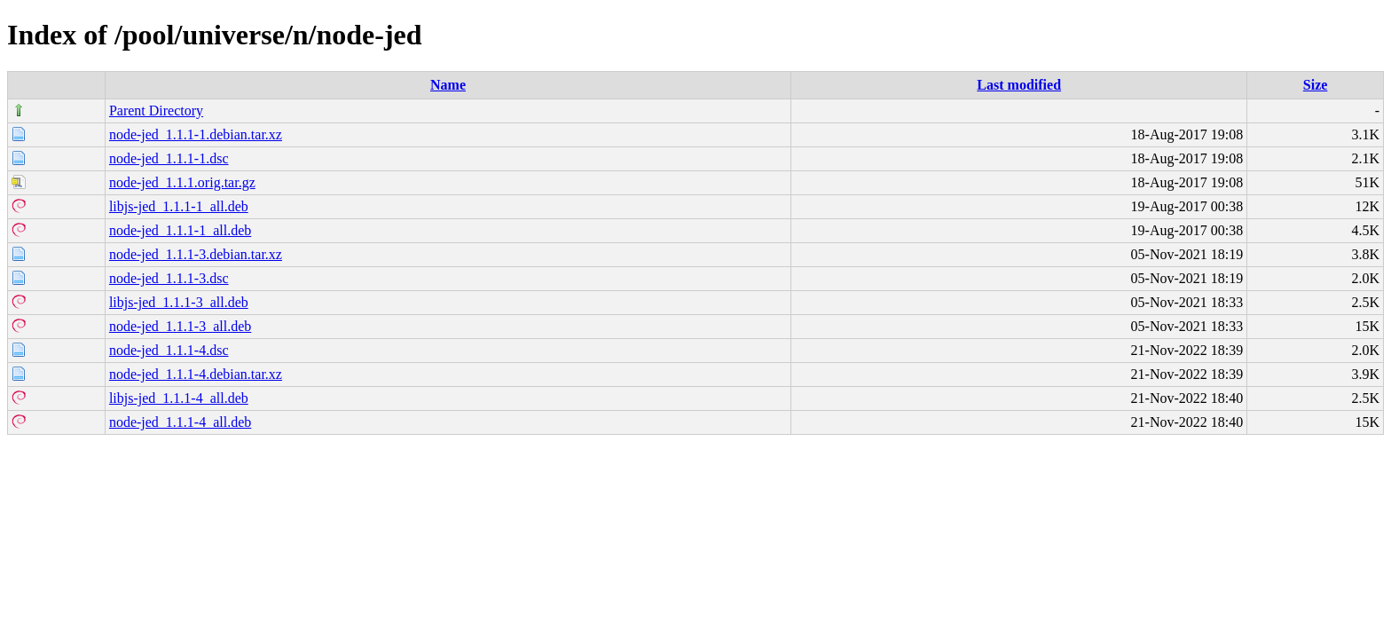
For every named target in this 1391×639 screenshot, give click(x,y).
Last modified (1019, 84)
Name (448, 84)
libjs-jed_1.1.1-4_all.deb (178, 398)
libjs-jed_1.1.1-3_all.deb (178, 302)
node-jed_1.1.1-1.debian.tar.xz (195, 134)
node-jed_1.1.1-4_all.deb (180, 422)
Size (1315, 84)
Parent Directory (156, 110)
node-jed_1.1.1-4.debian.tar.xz (195, 374)
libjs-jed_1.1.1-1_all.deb (178, 206)
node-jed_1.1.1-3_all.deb (180, 326)
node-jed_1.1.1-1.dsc (169, 158)
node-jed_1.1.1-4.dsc (169, 350)
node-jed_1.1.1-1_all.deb (180, 230)
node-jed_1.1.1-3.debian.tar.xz (195, 254)
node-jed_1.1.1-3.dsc (169, 278)
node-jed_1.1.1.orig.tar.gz (182, 182)
